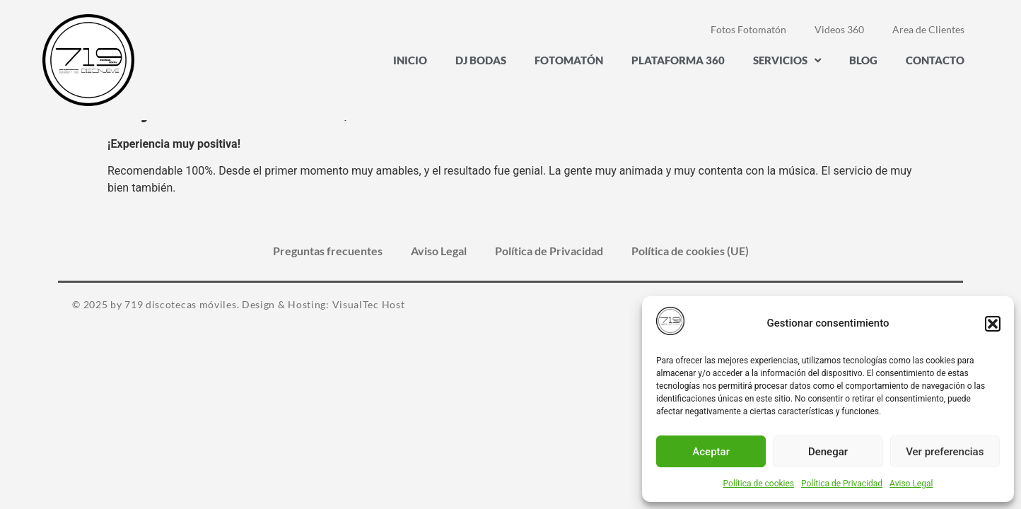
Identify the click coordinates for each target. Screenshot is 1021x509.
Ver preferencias (945, 451)
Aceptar (711, 451)
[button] (993, 324)
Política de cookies (759, 483)
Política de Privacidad (841, 483)
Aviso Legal (911, 483)
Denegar (828, 451)
